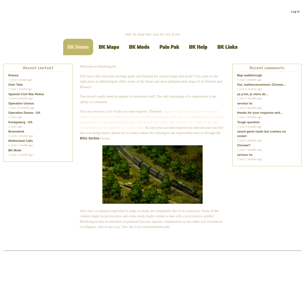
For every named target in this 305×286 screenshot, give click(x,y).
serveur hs (245, 103)
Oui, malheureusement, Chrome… (261, 84)
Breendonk (16, 131)
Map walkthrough (249, 75)
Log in (295, 11)
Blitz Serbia (89, 138)
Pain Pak (169, 47)
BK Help (198, 47)
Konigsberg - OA (20, 122)
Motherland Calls (20, 141)
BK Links (227, 47)
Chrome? (243, 145)
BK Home (78, 47)
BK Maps (109, 47)
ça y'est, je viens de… (253, 94)
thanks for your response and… (260, 112)
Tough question (248, 122)
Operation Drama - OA (24, 112)
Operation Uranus (21, 103)
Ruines (13, 75)
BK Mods (139, 47)
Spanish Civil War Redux (26, 94)
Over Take (15, 84)
